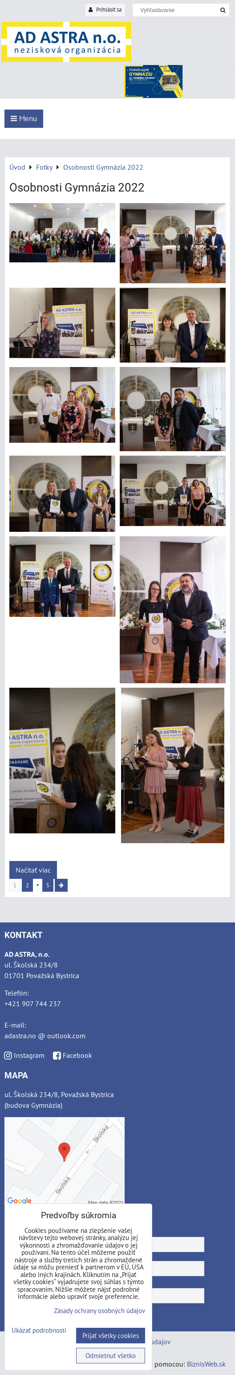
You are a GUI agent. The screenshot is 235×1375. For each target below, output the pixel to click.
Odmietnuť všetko (110, 1355)
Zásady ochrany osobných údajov (99, 1310)
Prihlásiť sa (105, 9)
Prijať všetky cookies (110, 1335)
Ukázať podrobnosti (39, 1330)
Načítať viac (33, 869)
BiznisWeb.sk (206, 1363)
